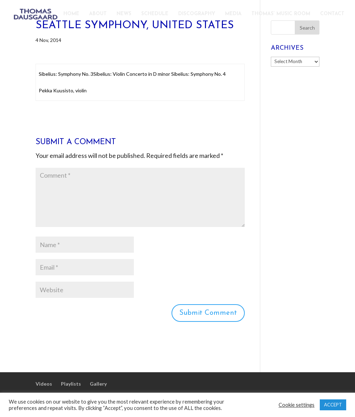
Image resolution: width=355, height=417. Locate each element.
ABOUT (98, 14)
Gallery (98, 384)
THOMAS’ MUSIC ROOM (280, 14)
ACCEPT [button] (333, 404)
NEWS (124, 14)
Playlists (71, 384)
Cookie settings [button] (296, 405)
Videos (44, 384)
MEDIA (233, 14)
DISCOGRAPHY (196, 14)
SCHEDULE (154, 14)
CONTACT (332, 14)
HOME (71, 14)
